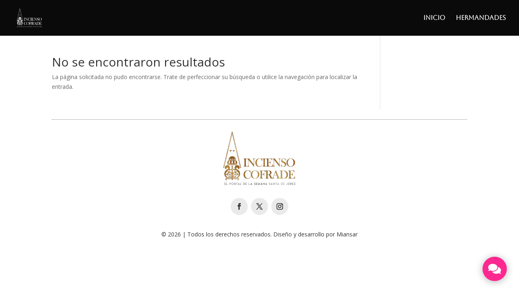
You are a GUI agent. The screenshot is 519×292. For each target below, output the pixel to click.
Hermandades (481, 18)
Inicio (434, 18)
